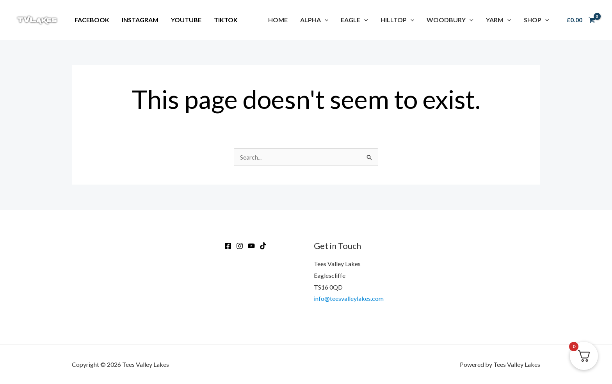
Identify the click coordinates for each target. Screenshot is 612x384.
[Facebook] (227, 245)
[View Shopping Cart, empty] (580, 20)
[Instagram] (239, 245)
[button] (314, 20)
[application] (325, 19)
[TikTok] (263, 245)
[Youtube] (251, 245)
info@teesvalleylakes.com (349, 298)
